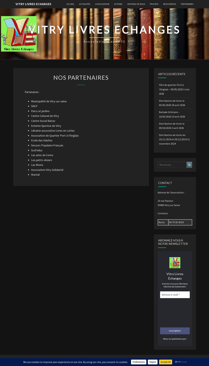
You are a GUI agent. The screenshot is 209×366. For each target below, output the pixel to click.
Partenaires (187, 4)
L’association (102, 4)
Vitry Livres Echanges (33, 4)
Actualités (84, 4)
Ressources (169, 4)
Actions (118, 4)
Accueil (70, 4)
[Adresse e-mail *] (175, 294)
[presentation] (173, 312)
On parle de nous (136, 4)
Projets (154, 4)
